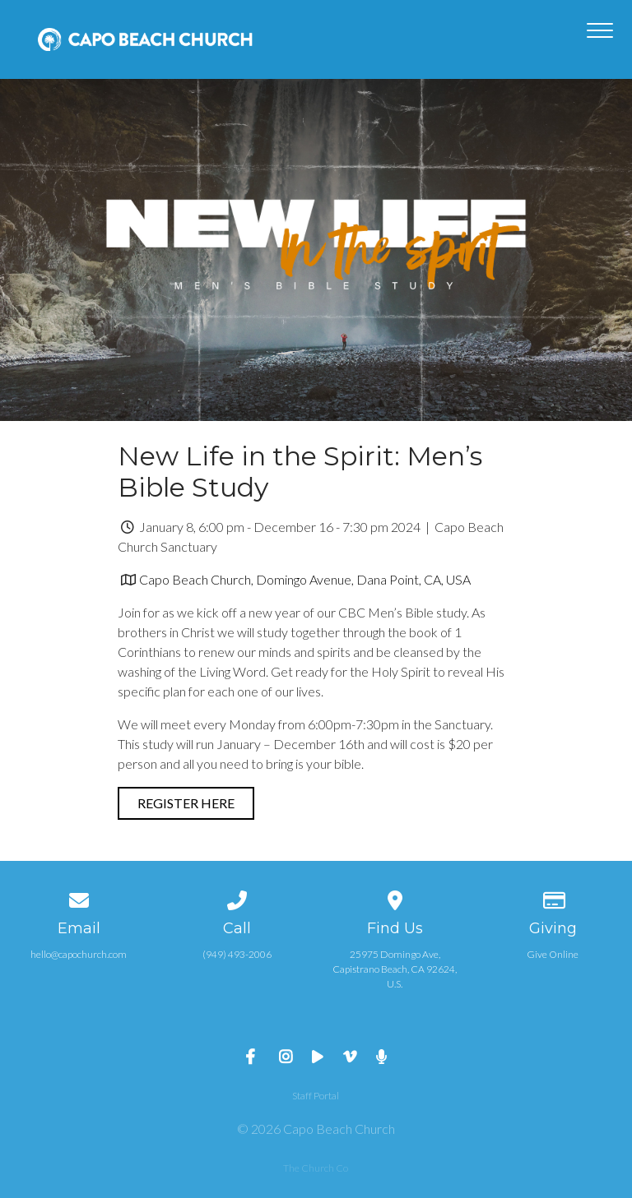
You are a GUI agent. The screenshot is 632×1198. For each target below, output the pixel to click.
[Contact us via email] (79, 897)
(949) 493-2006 (237, 954)
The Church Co (315, 1168)
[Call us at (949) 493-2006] (237, 897)
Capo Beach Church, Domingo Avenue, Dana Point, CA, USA (305, 579)
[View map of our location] (395, 897)
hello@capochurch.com (78, 954)
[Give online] (553, 897)
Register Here (186, 803)
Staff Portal (315, 1095)
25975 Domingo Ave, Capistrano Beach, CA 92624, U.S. (394, 969)
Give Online (553, 954)
